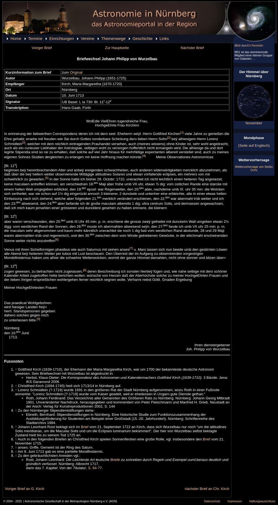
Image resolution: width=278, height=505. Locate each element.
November (254, 121)
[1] (182, 132)
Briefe (115, 460)
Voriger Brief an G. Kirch (24, 489)
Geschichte (142, 38)
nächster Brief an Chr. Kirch (207, 489)
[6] (56, 239)
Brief (84, 427)
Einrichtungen (61, 38)
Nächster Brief (192, 48)
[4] (144, 155)
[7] (131, 248)
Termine (35, 38)
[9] (38, 319)
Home (15, 38)
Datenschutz (212, 501)
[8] (84, 270)
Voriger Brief (42, 48)
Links (164, 38)
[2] (168, 137)
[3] (23, 142)
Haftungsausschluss (262, 501)
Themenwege (113, 38)
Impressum (234, 501)
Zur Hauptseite (117, 48)
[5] (46, 178)
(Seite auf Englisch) (254, 145)
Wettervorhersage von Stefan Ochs (254, 168)
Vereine (87, 38)
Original (76, 72)
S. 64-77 (95, 468)
